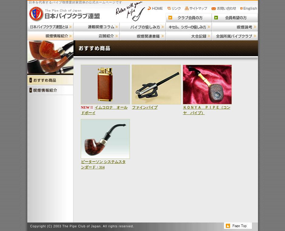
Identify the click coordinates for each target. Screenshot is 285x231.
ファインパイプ (145, 107)
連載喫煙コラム (96, 26)
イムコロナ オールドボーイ (104, 110)
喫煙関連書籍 (143, 35)
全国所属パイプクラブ (235, 35)
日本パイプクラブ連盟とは (50, 26)
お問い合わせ (225, 8)
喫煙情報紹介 (50, 35)
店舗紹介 (96, 35)
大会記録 (189, 35)
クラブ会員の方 (189, 17)
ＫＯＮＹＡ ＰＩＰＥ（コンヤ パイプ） (206, 110)
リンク (175, 8)
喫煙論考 (235, 26)
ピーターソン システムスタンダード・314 (103, 164)
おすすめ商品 (50, 80)
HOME (157, 8)
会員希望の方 (235, 17)
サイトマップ (197, 8)
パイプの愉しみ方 (143, 26)
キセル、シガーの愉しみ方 (189, 26)
